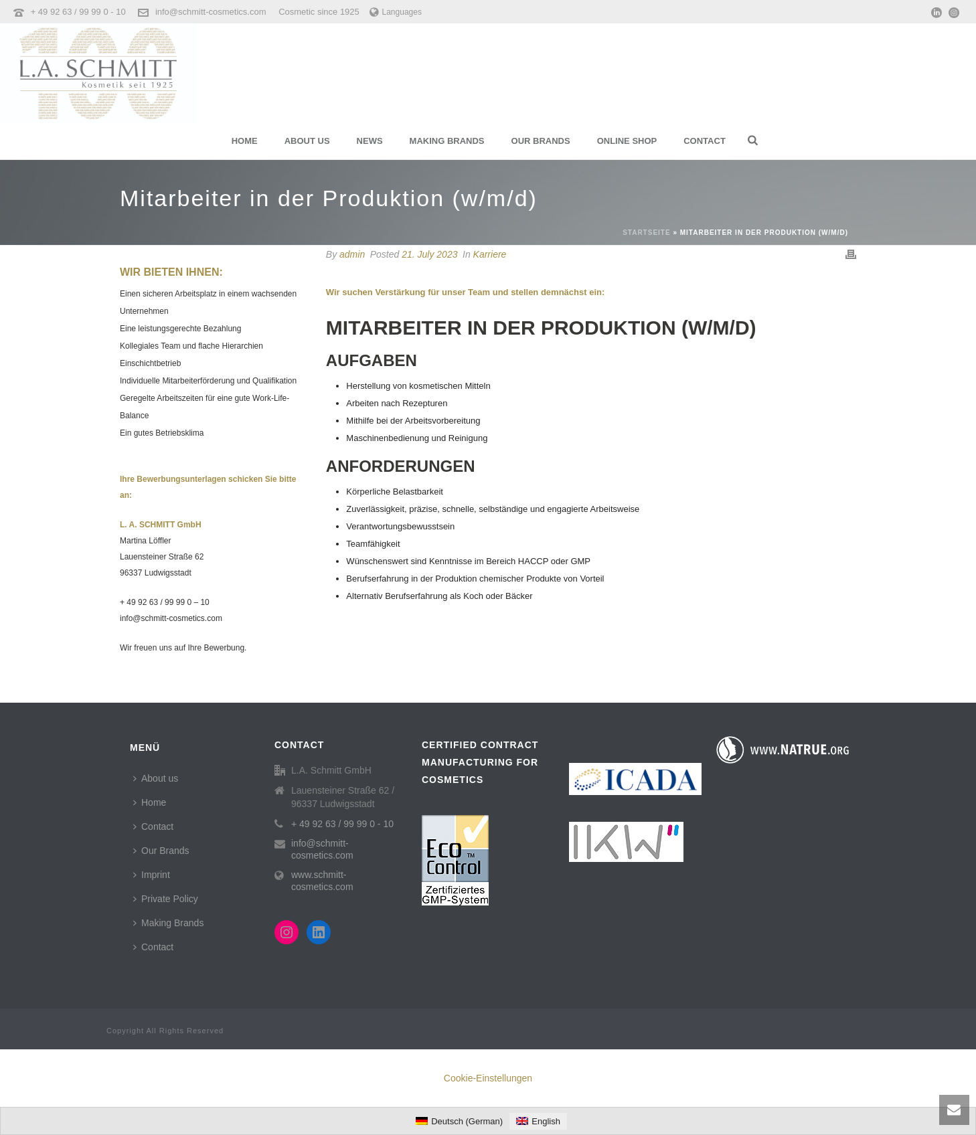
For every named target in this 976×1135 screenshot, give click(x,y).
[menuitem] (459, 1121)
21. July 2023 (429, 254)
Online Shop (627, 141)
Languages (396, 12)
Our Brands (540, 141)
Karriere (490, 254)
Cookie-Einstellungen (488, 1078)
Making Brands (447, 141)
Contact (704, 141)
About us (307, 141)
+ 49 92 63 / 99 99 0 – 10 (165, 602)
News (370, 141)
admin (352, 254)
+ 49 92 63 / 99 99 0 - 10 (80, 12)
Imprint (151, 874)
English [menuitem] (546, 1121)
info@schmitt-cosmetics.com (210, 12)
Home (245, 141)
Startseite (646, 232)
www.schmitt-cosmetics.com (322, 880)
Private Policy (165, 898)
